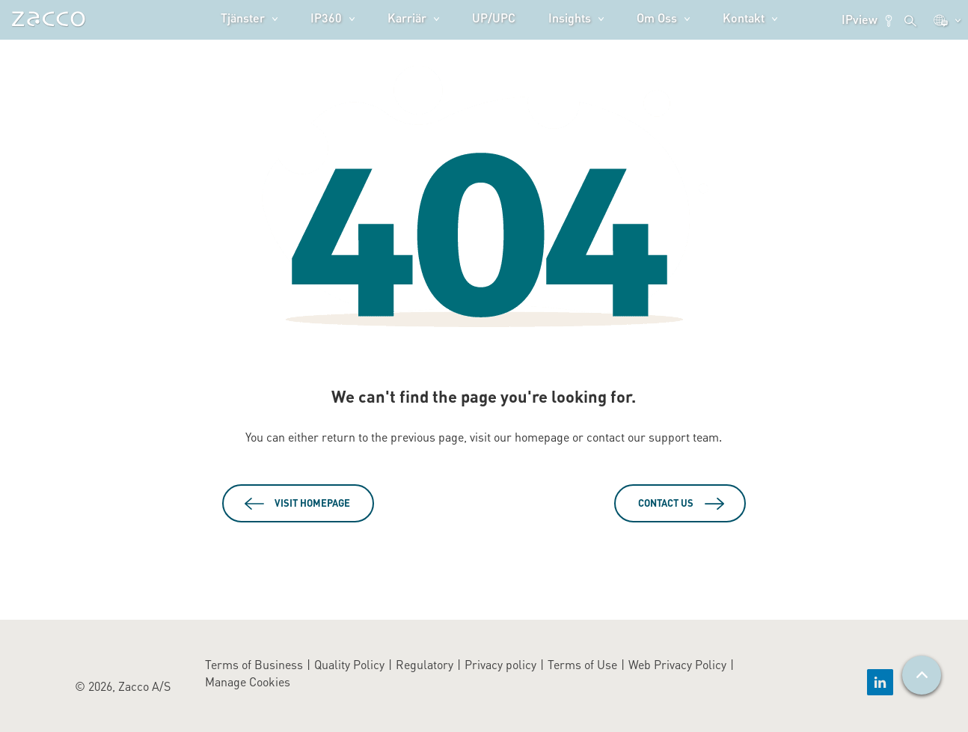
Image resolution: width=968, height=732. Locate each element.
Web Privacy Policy (677, 664)
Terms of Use (582, 664)
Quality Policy (349, 664)
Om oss (657, 17)
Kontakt (744, 17)
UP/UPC (493, 17)
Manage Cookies (247, 681)
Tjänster (243, 17)
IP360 (326, 17)
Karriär (406, 17)
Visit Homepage (312, 503)
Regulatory (424, 664)
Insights (569, 17)
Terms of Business (254, 664)
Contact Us (665, 503)
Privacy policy (500, 664)
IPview (868, 19)
